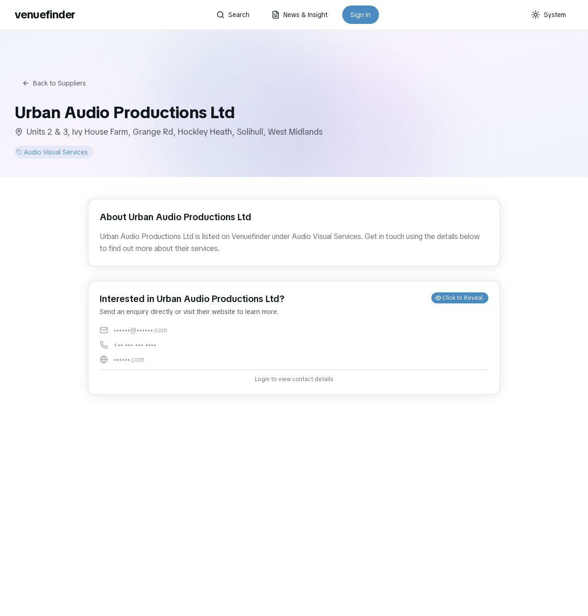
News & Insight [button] (299, 15)
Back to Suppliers (54, 83)
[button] (294, 337)
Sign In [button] (361, 15)
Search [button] (232, 15)
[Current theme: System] (548, 15)
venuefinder (45, 14)
